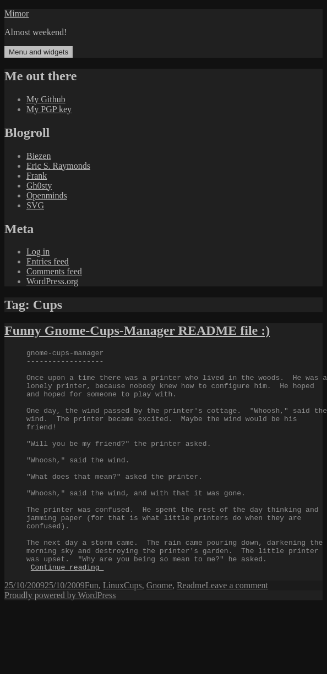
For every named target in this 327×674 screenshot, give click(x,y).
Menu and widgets (38, 52)
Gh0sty (39, 185)
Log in (38, 251)
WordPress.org (52, 281)
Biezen (38, 156)
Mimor (16, 13)
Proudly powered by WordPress (60, 639)
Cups (133, 629)
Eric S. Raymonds (58, 165)
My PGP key (49, 109)
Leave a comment (236, 629)
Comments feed (54, 271)
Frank (36, 175)
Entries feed (47, 261)
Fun (92, 629)
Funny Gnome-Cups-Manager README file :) (137, 330)
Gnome (159, 629)
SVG (35, 205)
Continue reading (67, 611)
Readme (191, 629)
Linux (113, 629)
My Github (46, 99)
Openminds (46, 195)
